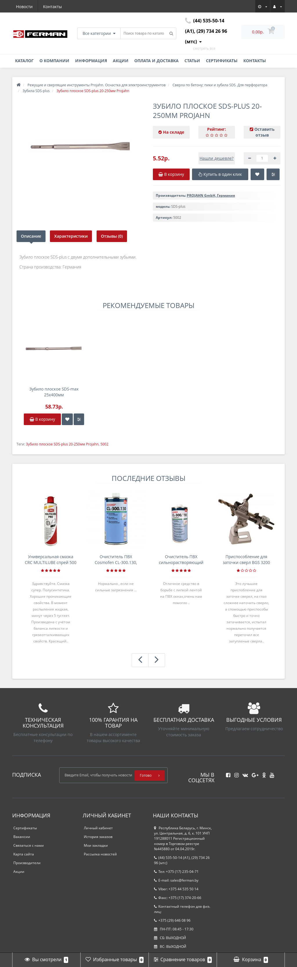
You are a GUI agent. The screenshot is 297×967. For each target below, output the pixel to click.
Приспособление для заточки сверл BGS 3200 (246, 559)
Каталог (24, 60)
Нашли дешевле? (216, 158)
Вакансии (21, 836)
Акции (120, 60)
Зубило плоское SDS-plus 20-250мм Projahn (62, 444)
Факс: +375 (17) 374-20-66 (177, 897)
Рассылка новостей (100, 854)
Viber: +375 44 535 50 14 (176, 889)
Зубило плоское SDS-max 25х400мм (54, 391)
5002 (104, 444)
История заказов (98, 836)
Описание (31, 236)
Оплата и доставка (156, 60)
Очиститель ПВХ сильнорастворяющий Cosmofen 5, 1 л (181, 559)
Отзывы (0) (112, 236)
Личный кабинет (98, 827)
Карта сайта (23, 854)
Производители (27, 862)
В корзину (42, 419)
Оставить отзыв (264, 132)
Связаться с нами (28, 845)
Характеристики (71, 236)
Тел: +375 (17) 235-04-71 (176, 871)
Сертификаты (222, 60)
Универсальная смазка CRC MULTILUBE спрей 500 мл (51, 559)
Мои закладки (96, 845)
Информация (91, 60)
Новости (24, 6)
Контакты (52, 6)
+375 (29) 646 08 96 (172, 920)
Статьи (192, 60)
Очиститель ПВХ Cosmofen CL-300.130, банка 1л (116, 559)
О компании (54, 60)
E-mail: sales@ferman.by (176, 880)
